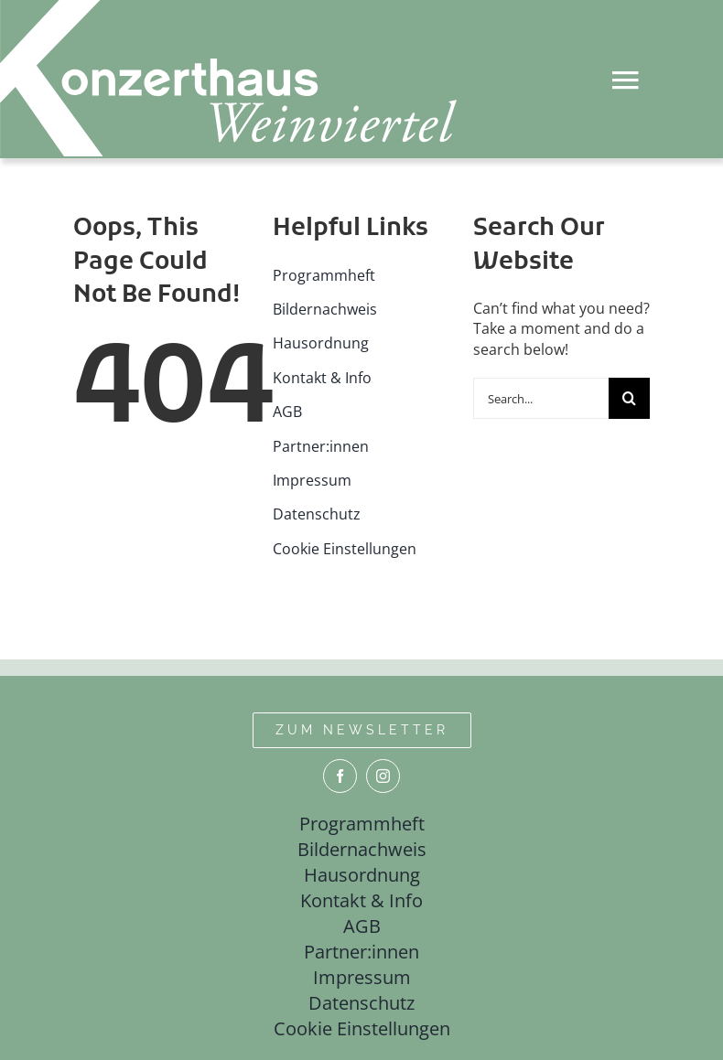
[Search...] (541, 398)
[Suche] (629, 398)
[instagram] (383, 776)
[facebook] (340, 776)
